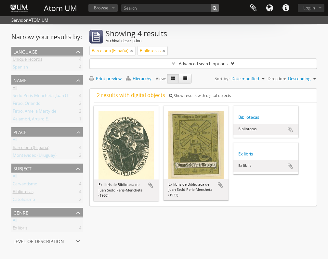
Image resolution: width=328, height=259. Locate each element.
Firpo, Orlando (27, 104)
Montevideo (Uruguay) (35, 156)
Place (20, 131)
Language (269, 8)
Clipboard (253, 8)
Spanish (20, 68)
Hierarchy (139, 78)
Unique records (27, 60)
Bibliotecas (23, 193)
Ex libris (20, 229)
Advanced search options (203, 64)
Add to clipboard (150, 185)
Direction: (277, 78)
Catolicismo (24, 201)
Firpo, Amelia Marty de (34, 112)
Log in (309, 8)
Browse (101, 8)
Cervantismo (25, 185)
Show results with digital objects (200, 95)
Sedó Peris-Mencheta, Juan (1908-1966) (50, 97)
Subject (22, 168)
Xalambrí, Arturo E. (31, 120)
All (15, 89)
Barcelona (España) (31, 149)
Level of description (38, 240)
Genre (20, 212)
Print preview (105, 78)
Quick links (286, 8)
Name (20, 79)
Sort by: (222, 78)
